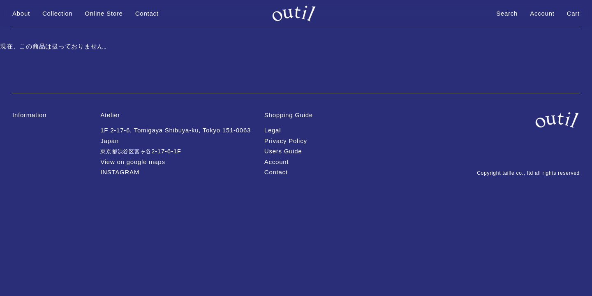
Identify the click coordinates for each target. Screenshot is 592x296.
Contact (147, 13)
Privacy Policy (285, 140)
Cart (573, 13)
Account (542, 13)
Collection (57, 13)
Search (507, 13)
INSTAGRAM (119, 172)
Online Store (104, 13)
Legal (272, 130)
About (21, 13)
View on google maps (132, 161)
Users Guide (283, 151)
